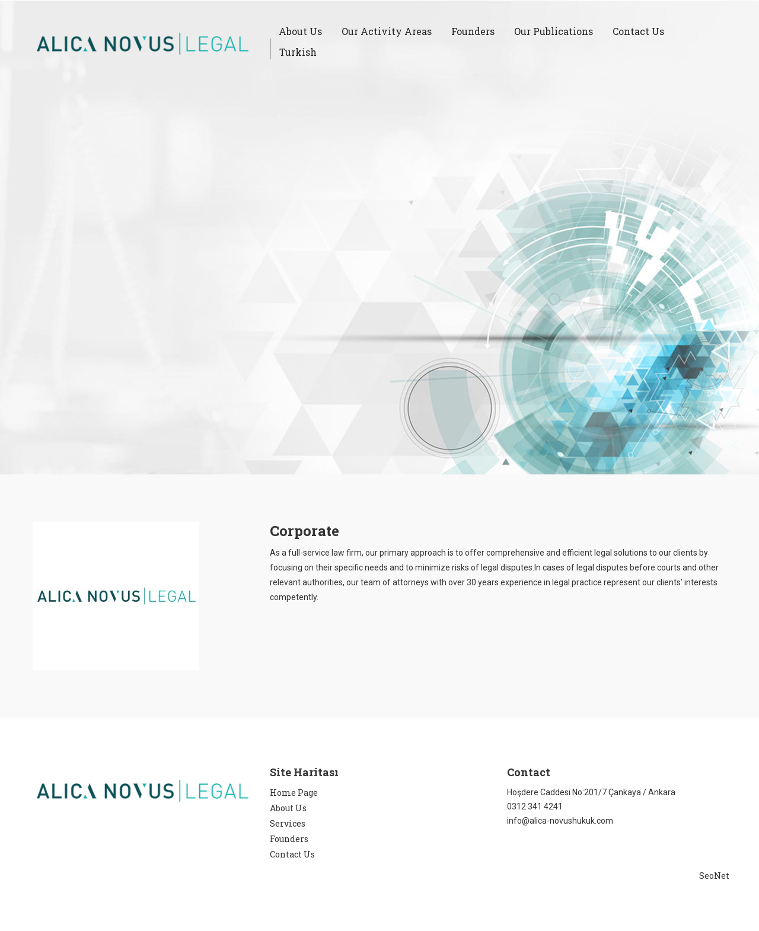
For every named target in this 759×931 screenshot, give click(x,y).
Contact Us (638, 31)
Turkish (298, 52)
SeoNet (714, 875)
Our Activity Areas (387, 31)
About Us (300, 31)
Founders (473, 31)
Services (287, 823)
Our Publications (553, 31)
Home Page (294, 792)
